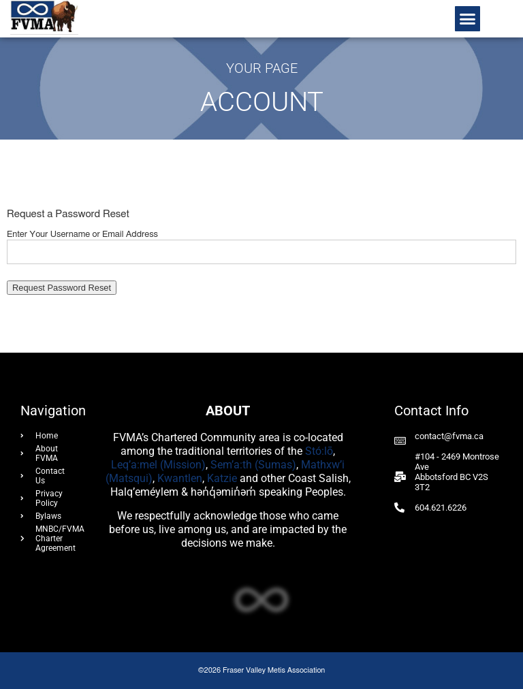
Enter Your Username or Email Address (82, 234)
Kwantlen (179, 478)
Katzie (222, 478)
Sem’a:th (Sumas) (253, 464)
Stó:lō (319, 451)
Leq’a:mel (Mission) (158, 464)
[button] (468, 19)
